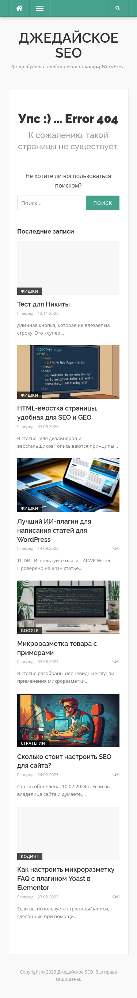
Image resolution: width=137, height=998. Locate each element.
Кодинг (30, 856)
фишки (29, 291)
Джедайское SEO (69, 45)
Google (29, 630)
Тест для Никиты (43, 304)
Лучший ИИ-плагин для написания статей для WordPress (54, 530)
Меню (38, 8)
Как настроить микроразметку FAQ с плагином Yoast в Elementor (65, 878)
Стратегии (33, 743)
